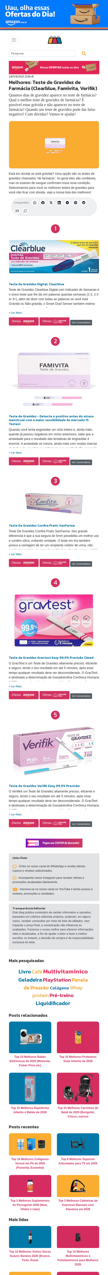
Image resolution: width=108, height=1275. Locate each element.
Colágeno (59, 988)
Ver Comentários (81, 322)
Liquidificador (53, 1003)
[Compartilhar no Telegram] (67, 202)
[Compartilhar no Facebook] (43, 202)
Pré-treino (62, 995)
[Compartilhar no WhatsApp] (34, 202)
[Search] (42, 53)
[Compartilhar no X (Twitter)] (51, 202)
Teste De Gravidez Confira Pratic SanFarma (42, 525)
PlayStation (57, 980)
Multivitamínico (65, 971)
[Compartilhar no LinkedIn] (59, 202)
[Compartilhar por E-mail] (17, 210)
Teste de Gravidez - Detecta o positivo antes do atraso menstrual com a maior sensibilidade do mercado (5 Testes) (51, 420)
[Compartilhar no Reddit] (83, 202)
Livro (24, 972)
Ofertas (24, 321)
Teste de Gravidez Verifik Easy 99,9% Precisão (44, 785)
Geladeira (30, 980)
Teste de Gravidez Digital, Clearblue (36, 284)
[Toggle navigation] (14, 39)
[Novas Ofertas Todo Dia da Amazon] (54, 14)
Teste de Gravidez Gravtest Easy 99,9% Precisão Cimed (51, 657)
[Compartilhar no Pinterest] (75, 202)
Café (37, 971)
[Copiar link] (25, 210)
